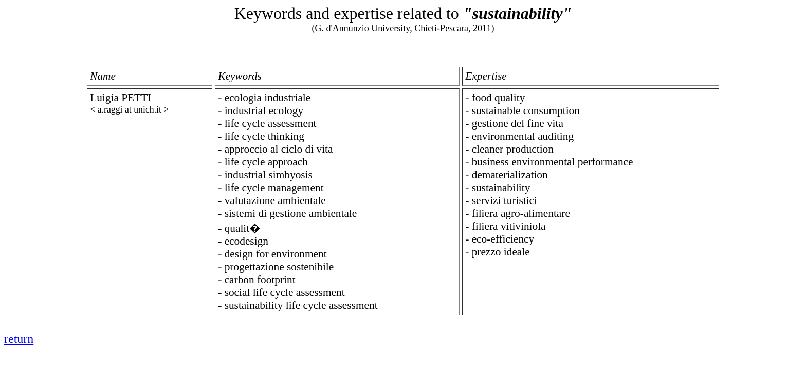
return (18, 338)
